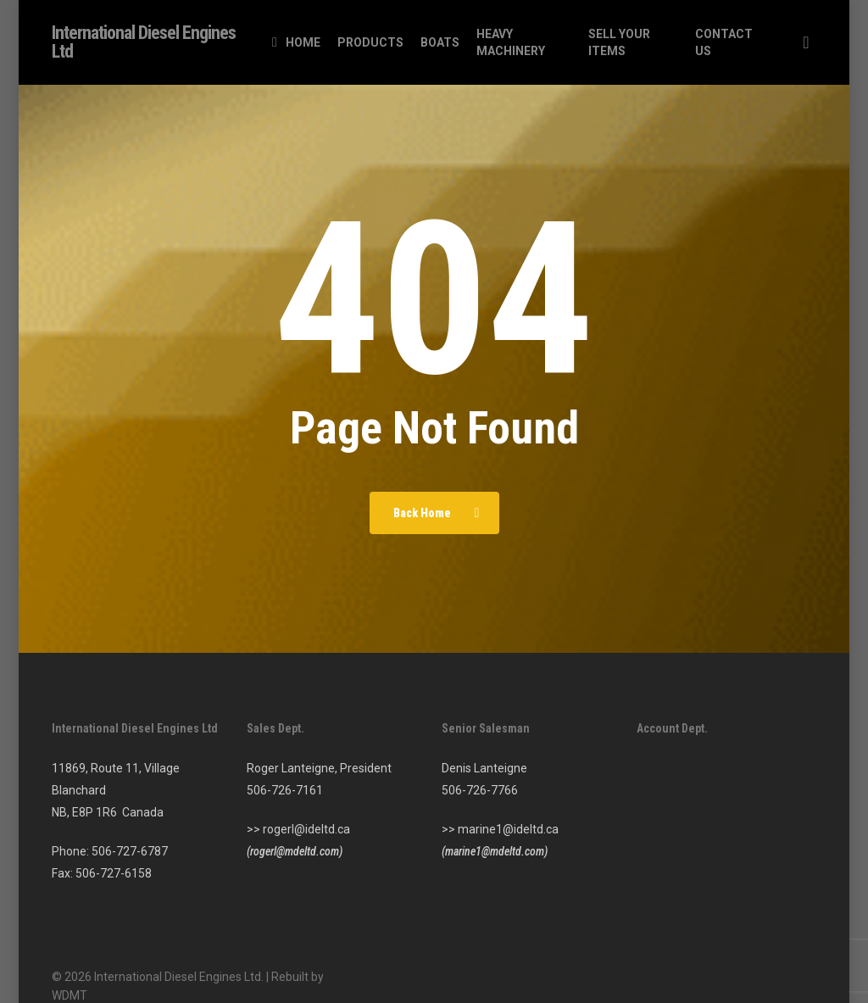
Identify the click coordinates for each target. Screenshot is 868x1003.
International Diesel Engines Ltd (144, 42)
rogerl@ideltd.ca (306, 829)
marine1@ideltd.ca (508, 829)
